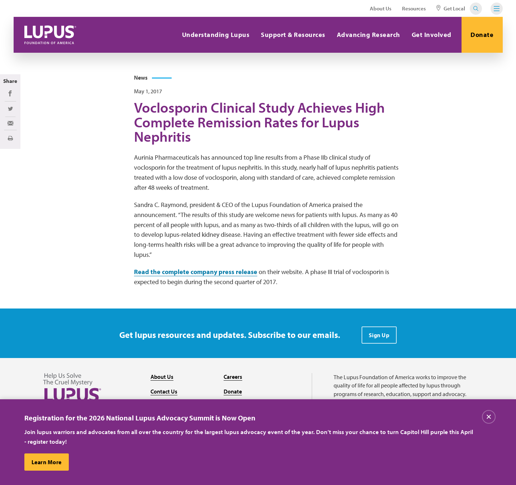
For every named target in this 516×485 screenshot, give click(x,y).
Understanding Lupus (216, 34)
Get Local (450, 8)
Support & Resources (293, 34)
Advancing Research (368, 34)
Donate (481, 34)
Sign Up (379, 335)
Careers (233, 376)
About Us (380, 8)
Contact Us (163, 391)
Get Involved (432, 34)
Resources (414, 8)
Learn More (47, 462)
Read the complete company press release (195, 272)
